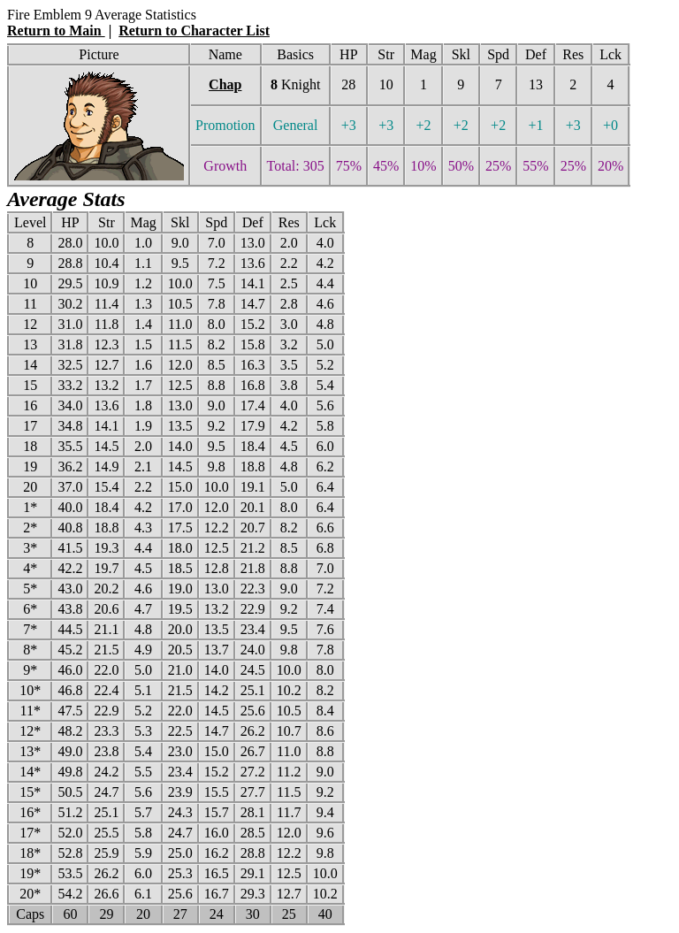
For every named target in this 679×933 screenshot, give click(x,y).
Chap (225, 84)
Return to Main (56, 30)
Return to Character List (194, 30)
